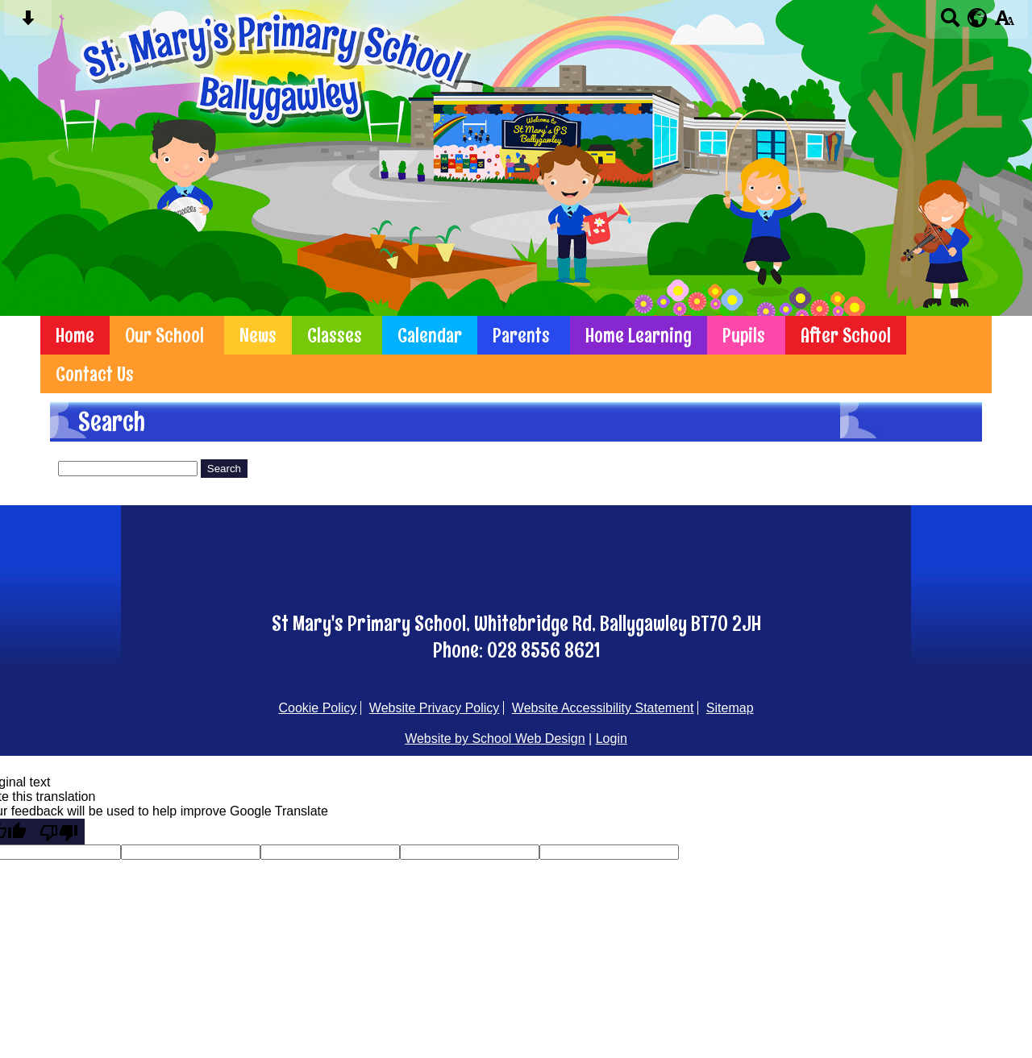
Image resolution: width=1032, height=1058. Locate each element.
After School (846, 335)
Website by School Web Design (495, 738)
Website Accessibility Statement (603, 708)
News (258, 335)
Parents (521, 335)
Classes (334, 335)
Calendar (429, 335)
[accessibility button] (1004, 23)
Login (611, 738)
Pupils (743, 335)
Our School (164, 335)
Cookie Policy (317, 708)
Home (75, 335)
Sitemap (730, 708)
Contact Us (95, 374)
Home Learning (638, 335)
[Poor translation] (59, 831)
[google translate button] (977, 17)
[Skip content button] (28, 23)
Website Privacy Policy (434, 708)
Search (224, 469)
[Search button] (950, 23)
